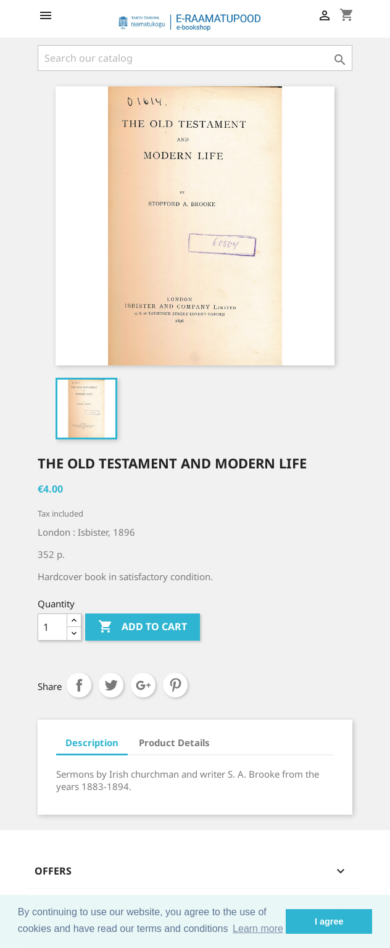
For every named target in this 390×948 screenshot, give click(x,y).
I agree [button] (329, 921)
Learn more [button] (258, 928)
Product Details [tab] (174, 742)
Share (79, 685)
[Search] (195, 58)
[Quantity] (52, 627)
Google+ (143, 685)
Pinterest (175, 685)
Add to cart (142, 627)
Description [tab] (91, 742)
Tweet (111, 685)
